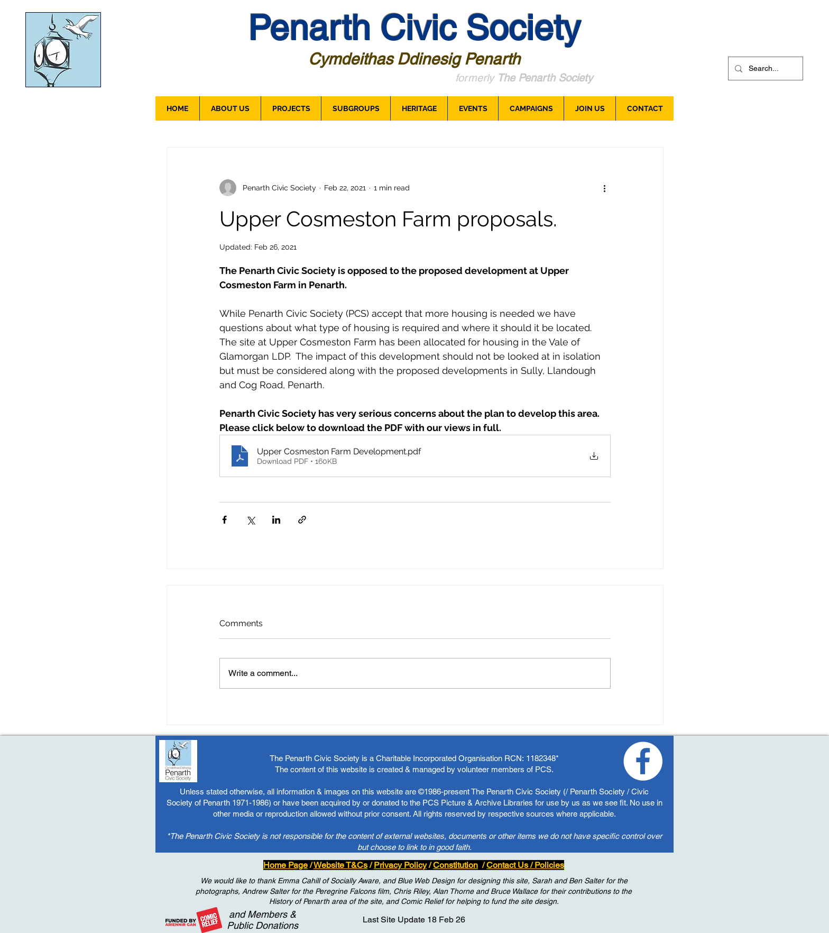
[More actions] (604, 187)
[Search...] (764, 68)
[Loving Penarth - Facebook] (642, 761)
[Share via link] (302, 520)
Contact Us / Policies (525, 865)
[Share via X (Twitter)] (250, 520)
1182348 (541, 758)
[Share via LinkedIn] (276, 520)
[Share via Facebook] (224, 520)
